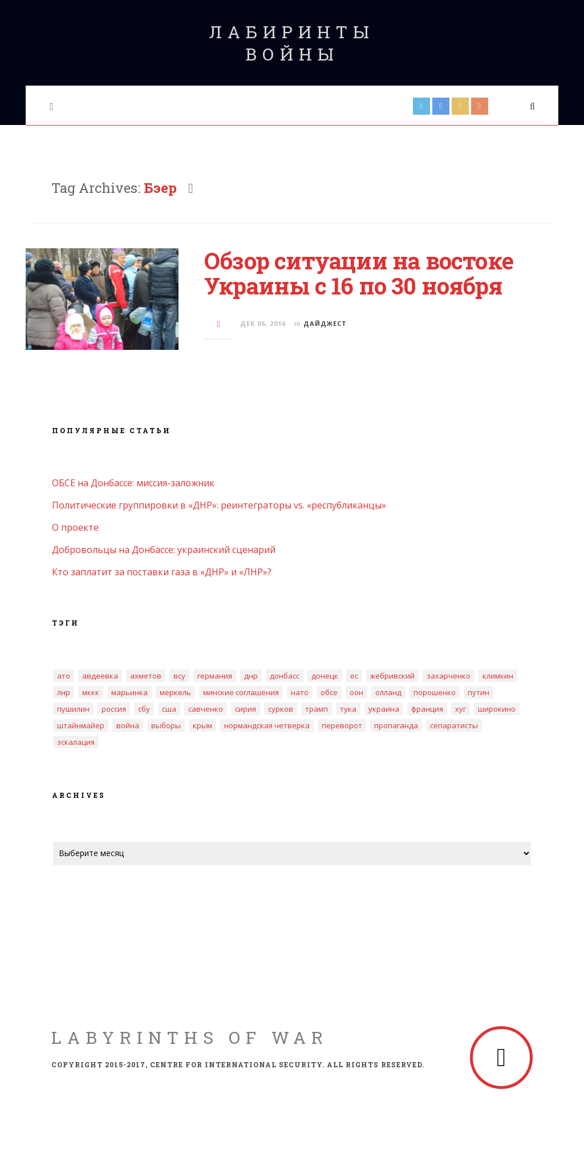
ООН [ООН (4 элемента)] (356, 692)
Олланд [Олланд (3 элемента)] (388, 692)
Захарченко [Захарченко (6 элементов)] (449, 676)
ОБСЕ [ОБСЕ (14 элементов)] (329, 692)
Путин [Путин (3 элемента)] (478, 692)
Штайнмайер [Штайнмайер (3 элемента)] (80, 725)
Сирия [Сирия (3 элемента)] (245, 709)
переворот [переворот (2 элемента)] (342, 725)
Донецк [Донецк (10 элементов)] (324, 676)
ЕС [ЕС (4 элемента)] (354, 676)
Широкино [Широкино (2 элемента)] (497, 709)
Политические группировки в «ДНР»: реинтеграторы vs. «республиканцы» (219, 505)
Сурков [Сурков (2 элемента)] (280, 709)
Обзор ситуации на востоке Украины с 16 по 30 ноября (358, 273)
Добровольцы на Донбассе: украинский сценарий (163, 549)
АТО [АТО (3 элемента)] (63, 676)
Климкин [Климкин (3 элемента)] (497, 676)
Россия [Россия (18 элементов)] (114, 709)
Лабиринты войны (292, 43)
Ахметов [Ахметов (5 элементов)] (145, 676)
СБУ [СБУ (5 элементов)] (144, 709)
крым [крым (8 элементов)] (202, 725)
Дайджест (325, 323)
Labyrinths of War (189, 1037)
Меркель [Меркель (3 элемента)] (175, 692)
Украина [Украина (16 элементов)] (383, 709)
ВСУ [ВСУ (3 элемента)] (179, 676)
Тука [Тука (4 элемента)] (348, 709)
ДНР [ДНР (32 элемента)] (251, 676)
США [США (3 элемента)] (169, 709)
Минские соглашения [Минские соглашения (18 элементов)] (241, 692)
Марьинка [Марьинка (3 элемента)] (129, 692)
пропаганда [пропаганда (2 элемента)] (396, 725)
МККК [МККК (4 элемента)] (90, 692)
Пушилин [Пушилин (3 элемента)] (73, 709)
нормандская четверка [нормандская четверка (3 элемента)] (267, 725)
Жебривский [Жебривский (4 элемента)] (392, 676)
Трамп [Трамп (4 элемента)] (316, 709)
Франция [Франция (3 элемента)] (427, 709)
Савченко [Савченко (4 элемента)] (205, 709)
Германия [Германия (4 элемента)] (214, 676)
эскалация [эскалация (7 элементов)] (76, 742)
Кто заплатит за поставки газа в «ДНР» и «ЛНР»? (161, 572)
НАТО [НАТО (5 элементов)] (300, 692)
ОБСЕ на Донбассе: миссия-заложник (133, 483)
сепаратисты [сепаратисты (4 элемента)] (454, 725)
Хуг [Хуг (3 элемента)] (460, 709)
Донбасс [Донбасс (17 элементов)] (284, 676)
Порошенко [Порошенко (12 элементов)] (434, 692)
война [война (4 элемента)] (127, 725)
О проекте (75, 527)
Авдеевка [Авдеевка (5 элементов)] (100, 676)
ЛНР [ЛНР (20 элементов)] (63, 692)
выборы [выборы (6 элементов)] (166, 725)
